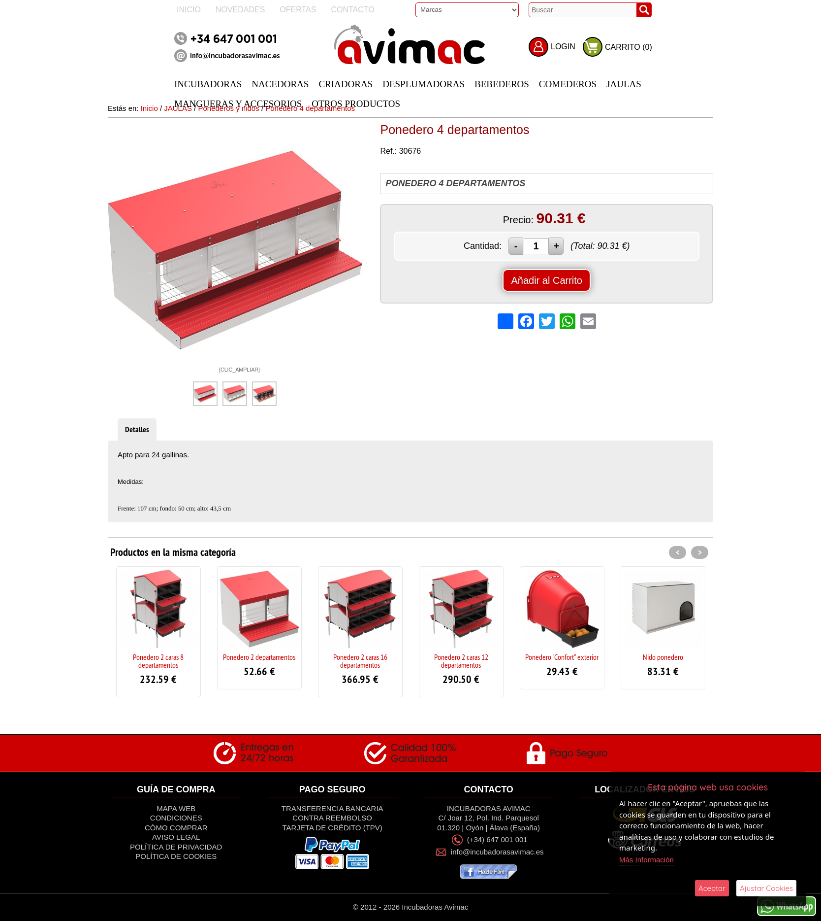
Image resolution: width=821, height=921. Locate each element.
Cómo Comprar (176, 827)
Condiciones (176, 818)
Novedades (240, 9)
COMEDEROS (568, 84)
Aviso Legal (176, 837)
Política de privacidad (176, 847)
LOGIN (563, 46)
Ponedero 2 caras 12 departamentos (461, 661)
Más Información (646, 859)
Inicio (189, 9)
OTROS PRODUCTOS (356, 104)
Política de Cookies (176, 856)
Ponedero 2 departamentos (259, 657)
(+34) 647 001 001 (497, 840)
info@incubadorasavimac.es (497, 852)
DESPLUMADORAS (423, 84)
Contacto (352, 9)
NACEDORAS (280, 84)
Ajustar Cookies (766, 888)
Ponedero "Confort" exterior (562, 657)
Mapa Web (176, 808)
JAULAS (623, 84)
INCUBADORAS (208, 84)
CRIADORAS (345, 84)
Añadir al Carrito (546, 280)
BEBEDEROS (501, 84)
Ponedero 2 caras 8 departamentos (158, 661)
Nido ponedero (663, 657)
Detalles (137, 429)
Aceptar (712, 888)
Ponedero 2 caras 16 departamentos (360, 661)
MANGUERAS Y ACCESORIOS (238, 104)
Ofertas (298, 9)
